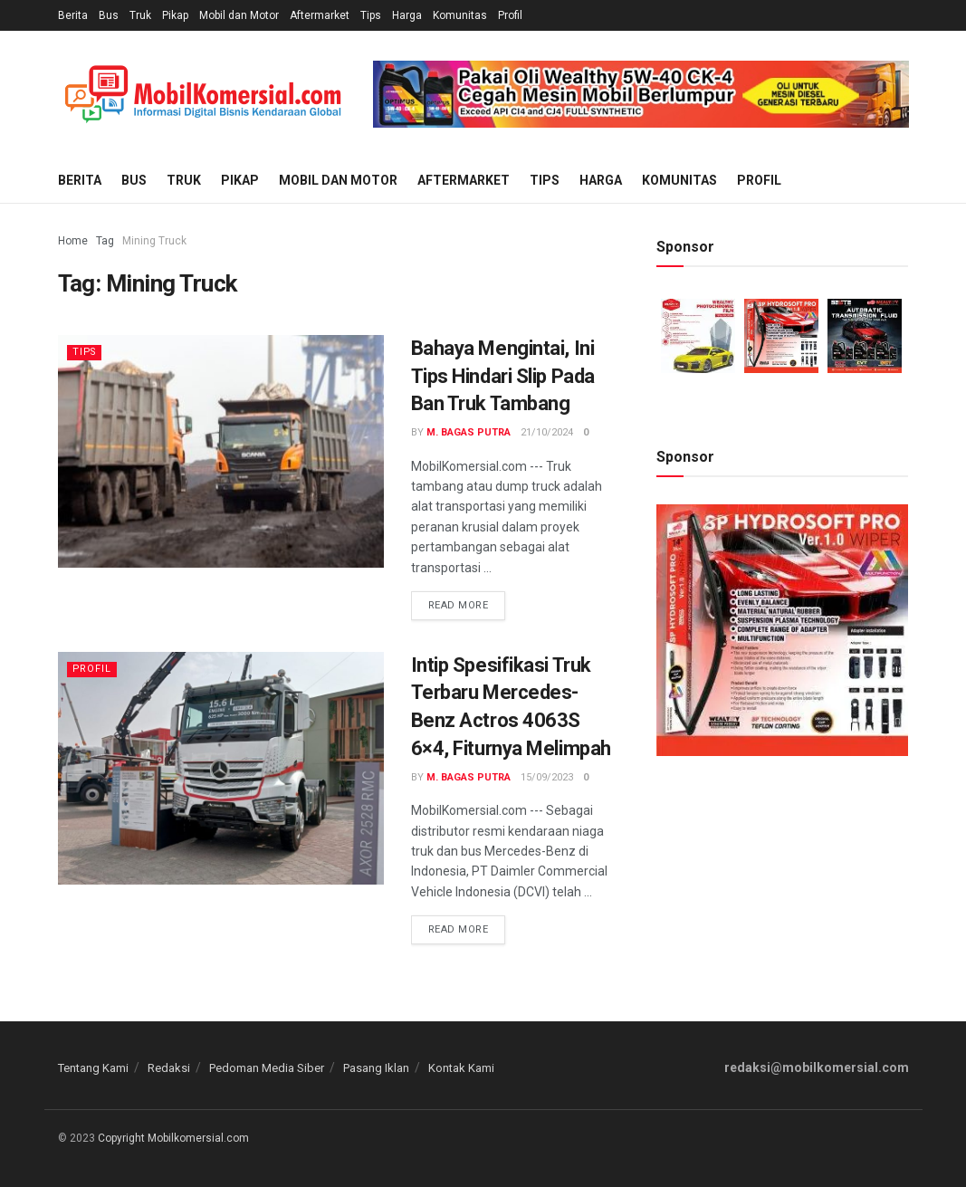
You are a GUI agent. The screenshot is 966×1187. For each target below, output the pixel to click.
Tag (105, 241)
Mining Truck (154, 241)
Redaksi (169, 1068)
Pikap (175, 15)
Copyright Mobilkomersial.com (173, 1138)
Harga (407, 15)
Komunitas (460, 15)
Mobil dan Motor (239, 15)
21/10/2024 (547, 432)
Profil (510, 15)
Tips (370, 15)
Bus (109, 15)
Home (73, 241)
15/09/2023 (547, 777)
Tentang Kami (93, 1068)
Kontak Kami (461, 1068)
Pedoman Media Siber (266, 1068)
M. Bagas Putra (468, 432)
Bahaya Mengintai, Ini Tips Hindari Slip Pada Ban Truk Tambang (503, 376)
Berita (73, 15)
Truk (140, 15)
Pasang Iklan (376, 1068)
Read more (458, 605)
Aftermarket (319, 15)
